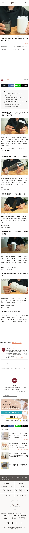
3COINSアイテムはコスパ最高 (11, 107)
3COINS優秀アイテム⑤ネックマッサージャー (15, 105)
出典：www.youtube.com (22, 36)
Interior (21, 487)
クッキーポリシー (7, 517)
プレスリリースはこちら (6, 513)
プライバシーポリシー (21, 515)
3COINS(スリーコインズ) (10, 395)
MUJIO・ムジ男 (16, 342)
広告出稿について (23, 513)
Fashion (7, 483)
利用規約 (4, 515)
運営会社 (23, 517)
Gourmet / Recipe (7, 487)
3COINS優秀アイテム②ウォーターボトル (14, 97)
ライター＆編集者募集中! (19, 518)
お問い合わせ (16, 513)
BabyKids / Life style (22, 491)
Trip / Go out (7, 490)
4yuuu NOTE (21, 495)
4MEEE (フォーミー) (8, 518)
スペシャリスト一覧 (16, 517)
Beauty (21, 483)
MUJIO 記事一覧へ (21, 392)
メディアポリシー (11, 515)
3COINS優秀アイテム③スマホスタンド (13, 99)
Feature (7, 495)
